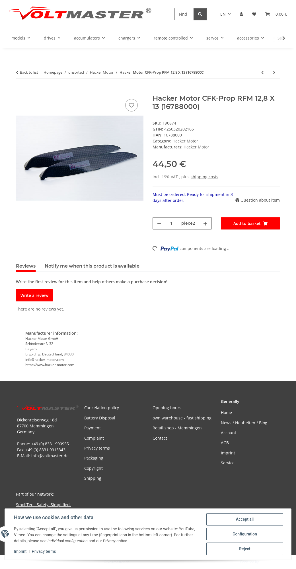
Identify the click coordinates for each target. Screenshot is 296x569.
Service (228, 462)
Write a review (34, 295)
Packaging (93, 458)
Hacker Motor (185, 141)
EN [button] (223, 14)
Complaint (94, 438)
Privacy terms (44, 551)
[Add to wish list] (131, 105)
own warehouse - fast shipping (182, 418)
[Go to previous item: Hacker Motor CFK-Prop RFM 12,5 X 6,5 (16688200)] (262, 72)
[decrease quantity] (159, 223)
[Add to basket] (20, 91)
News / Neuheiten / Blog (244, 422)
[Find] (184, 14)
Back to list (29, 72)
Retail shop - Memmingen (177, 428)
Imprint (20, 551)
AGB (225, 442)
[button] (241, 14)
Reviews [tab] (26, 266)
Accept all (245, 519)
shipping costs (204, 176)
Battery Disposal (99, 418)
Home (226, 412)
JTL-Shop (266, 561)
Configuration (245, 534)
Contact (160, 438)
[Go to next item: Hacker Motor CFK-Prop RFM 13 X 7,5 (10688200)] (274, 72)
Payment (92, 428)
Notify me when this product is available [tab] (92, 266)
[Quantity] (171, 223)
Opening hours (167, 407)
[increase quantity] (205, 223)
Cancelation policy (101, 407)
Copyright (93, 468)
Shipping (92, 478)
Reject (244, 549)
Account (228, 432)
